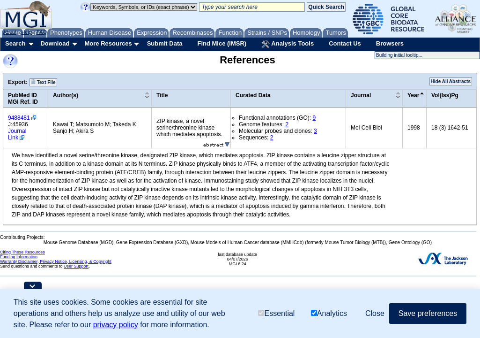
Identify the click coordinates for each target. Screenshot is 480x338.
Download (54, 43)
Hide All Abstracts (451, 81)
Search (15, 43)
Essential (276, 313)
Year (413, 95)
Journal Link (17, 134)
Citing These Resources (22, 252)
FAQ (42, 32)
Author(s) (65, 95)
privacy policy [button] (115, 325)
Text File (43, 82)
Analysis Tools (287, 44)
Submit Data (165, 43)
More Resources (108, 43)
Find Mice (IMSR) (221, 43)
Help (26, 32)
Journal (361, 95)
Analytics (329, 313)
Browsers (390, 43)
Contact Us (345, 43)
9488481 (19, 118)
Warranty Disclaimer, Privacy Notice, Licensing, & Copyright (55, 261)
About (10, 32)
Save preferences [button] (428, 313)
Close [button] (374, 313)
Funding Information (18, 256)
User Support (76, 266)
